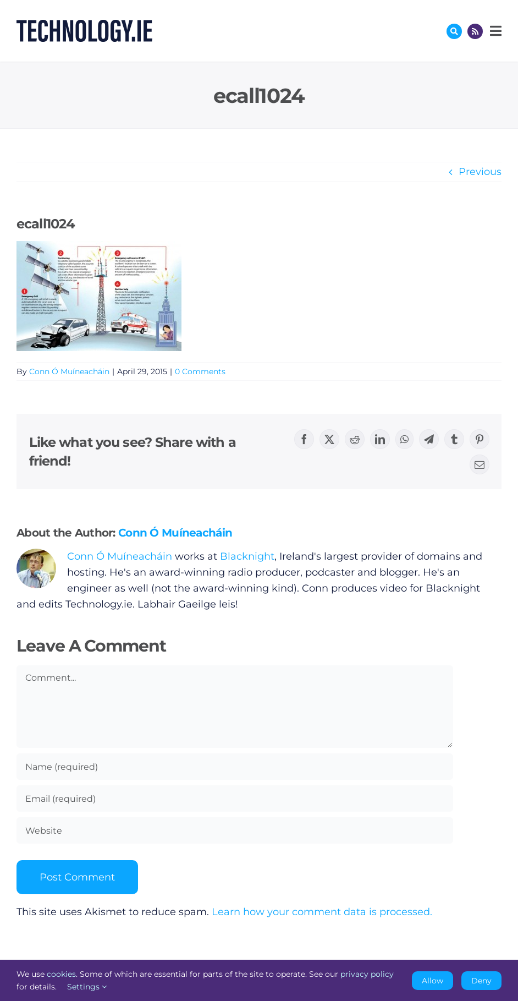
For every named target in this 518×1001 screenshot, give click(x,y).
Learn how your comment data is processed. (322, 912)
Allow (432, 981)
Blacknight (247, 556)
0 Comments (200, 371)
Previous (480, 172)
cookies (61, 974)
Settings (87, 987)
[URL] (234, 830)
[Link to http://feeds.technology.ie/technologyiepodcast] (475, 31)
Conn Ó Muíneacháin (69, 371)
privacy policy (367, 974)
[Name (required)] (234, 766)
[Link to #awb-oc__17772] (454, 31)
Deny (481, 981)
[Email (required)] (234, 798)
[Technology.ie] (84, 25)
